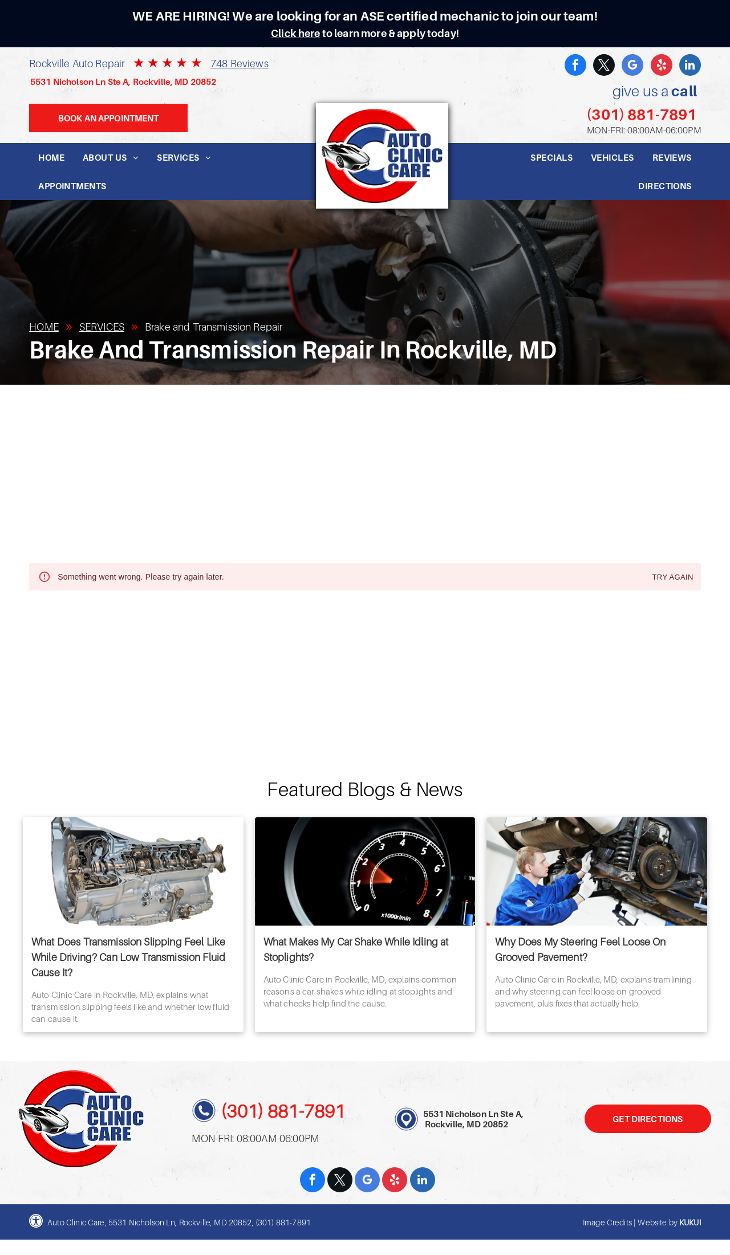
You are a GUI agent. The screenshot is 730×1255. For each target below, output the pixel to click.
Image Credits (607, 1222)
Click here (296, 33)
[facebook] (575, 66)
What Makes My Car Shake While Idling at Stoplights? (356, 949)
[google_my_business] (632, 66)
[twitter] (604, 66)
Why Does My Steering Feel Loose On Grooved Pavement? (580, 949)
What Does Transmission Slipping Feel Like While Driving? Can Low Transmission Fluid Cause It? (128, 957)
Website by (658, 1222)
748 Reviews (239, 64)
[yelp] (661, 66)
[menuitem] (51, 157)
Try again (673, 577)
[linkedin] (690, 66)
